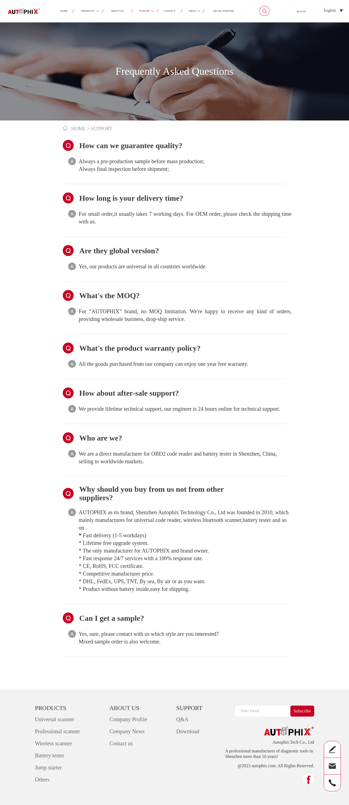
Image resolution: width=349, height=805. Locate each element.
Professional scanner (57, 731)
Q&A (182, 719)
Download (187, 731)
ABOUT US (117, 11)
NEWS (192, 11)
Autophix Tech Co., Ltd (293, 742)
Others (42, 780)
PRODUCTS (88, 11)
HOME (64, 11)
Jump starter (48, 767)
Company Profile (128, 719)
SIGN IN (301, 11)
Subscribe (302, 711)
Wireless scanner (53, 743)
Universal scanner (54, 719)
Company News (126, 731)
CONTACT (170, 11)
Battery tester (49, 755)
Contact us (121, 743)
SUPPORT (144, 11)
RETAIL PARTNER (223, 11)
